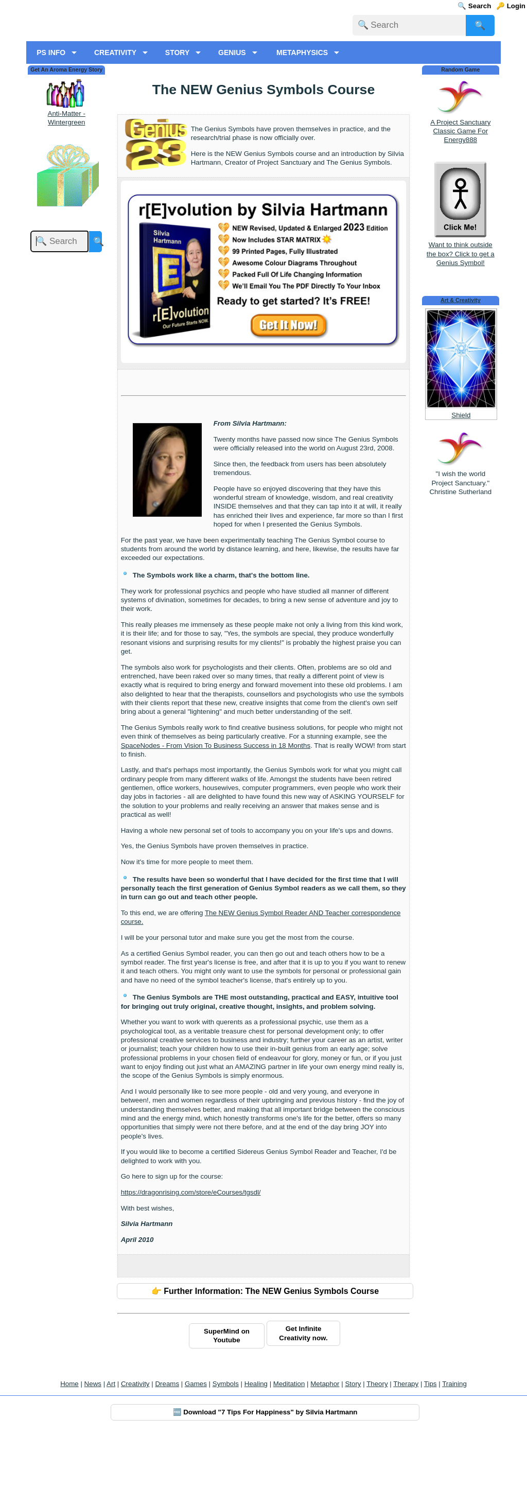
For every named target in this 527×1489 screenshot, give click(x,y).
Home (69, 1436)
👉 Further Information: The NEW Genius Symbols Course (265, 1343)
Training (454, 1436)
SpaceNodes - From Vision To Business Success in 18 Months (215, 797)
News (92, 1436)
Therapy (405, 1436)
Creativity (135, 1436)
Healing (256, 1436)
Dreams (167, 1436)
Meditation (289, 1436)
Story (353, 1436)
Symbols (226, 1436)
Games (196, 1436)
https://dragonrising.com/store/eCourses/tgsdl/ (191, 1245)
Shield (460, 467)
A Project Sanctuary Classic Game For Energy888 (460, 183)
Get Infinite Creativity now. (303, 1385)
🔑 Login (510, 6)
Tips (430, 1436)
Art (111, 1436)
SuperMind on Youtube (227, 1388)
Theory (377, 1436)
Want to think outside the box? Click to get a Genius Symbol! (461, 302)
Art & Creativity (461, 352)
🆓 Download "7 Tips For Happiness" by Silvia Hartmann (265, 1464)
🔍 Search (474, 6)
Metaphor (324, 1436)
